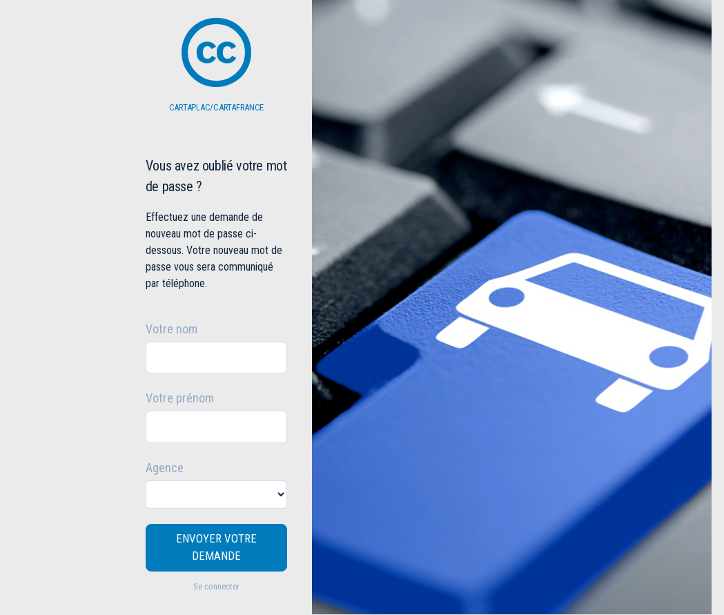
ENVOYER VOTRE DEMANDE (216, 547)
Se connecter (216, 586)
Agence (165, 467)
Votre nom (171, 329)
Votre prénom (180, 398)
